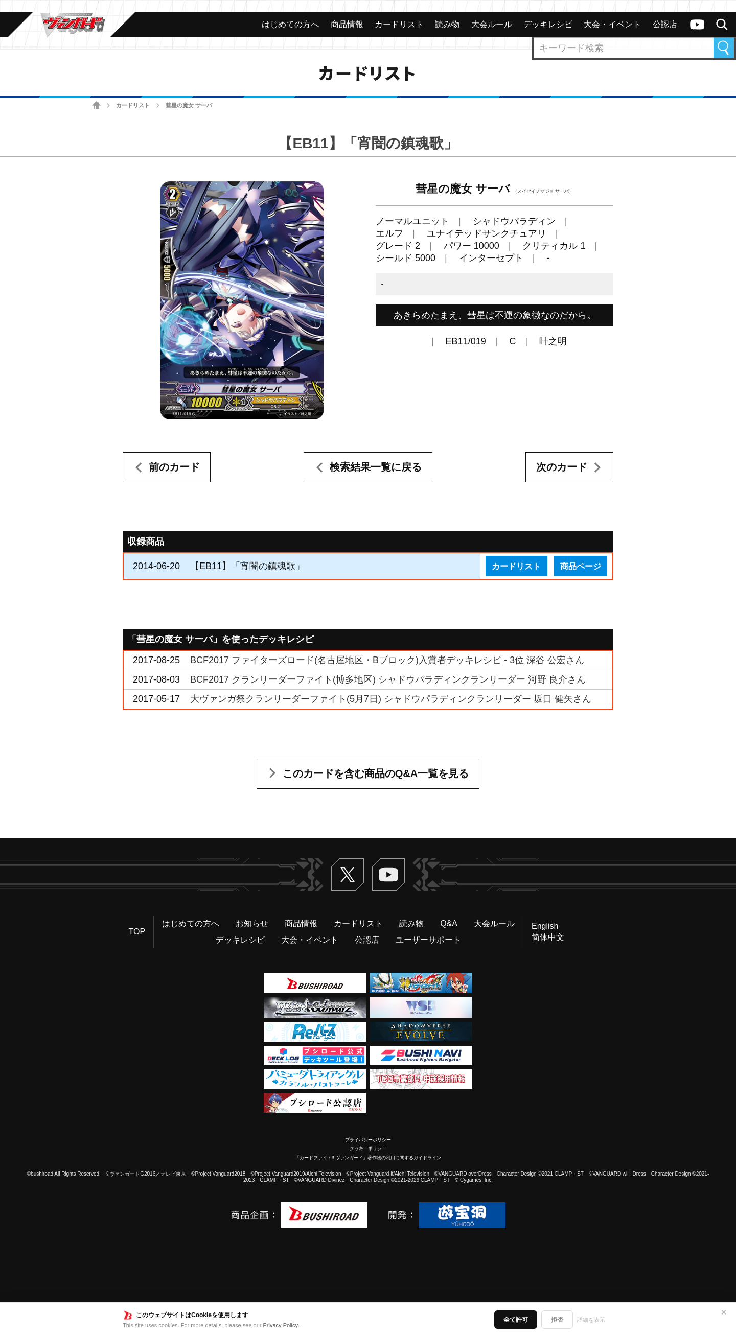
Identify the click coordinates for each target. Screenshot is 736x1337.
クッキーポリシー (368, 1148)
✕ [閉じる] (724, 1312)
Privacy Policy (280, 1325)
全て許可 (515, 1319)
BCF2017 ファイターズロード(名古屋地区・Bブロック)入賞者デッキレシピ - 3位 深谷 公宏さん (387, 660)
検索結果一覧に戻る (376, 467)
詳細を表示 (591, 1320)
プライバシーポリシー (368, 1139)
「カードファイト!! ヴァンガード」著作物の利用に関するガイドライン (368, 1157)
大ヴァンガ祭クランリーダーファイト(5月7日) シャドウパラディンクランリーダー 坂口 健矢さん (390, 699)
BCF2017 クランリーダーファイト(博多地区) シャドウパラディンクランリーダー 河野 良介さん (388, 679)
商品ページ (580, 566)
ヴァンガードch (697, 24)
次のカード (561, 467)
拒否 (557, 1319)
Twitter (347, 874)
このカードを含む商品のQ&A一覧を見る (376, 773)
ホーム (96, 105)
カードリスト (133, 105)
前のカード (174, 467)
